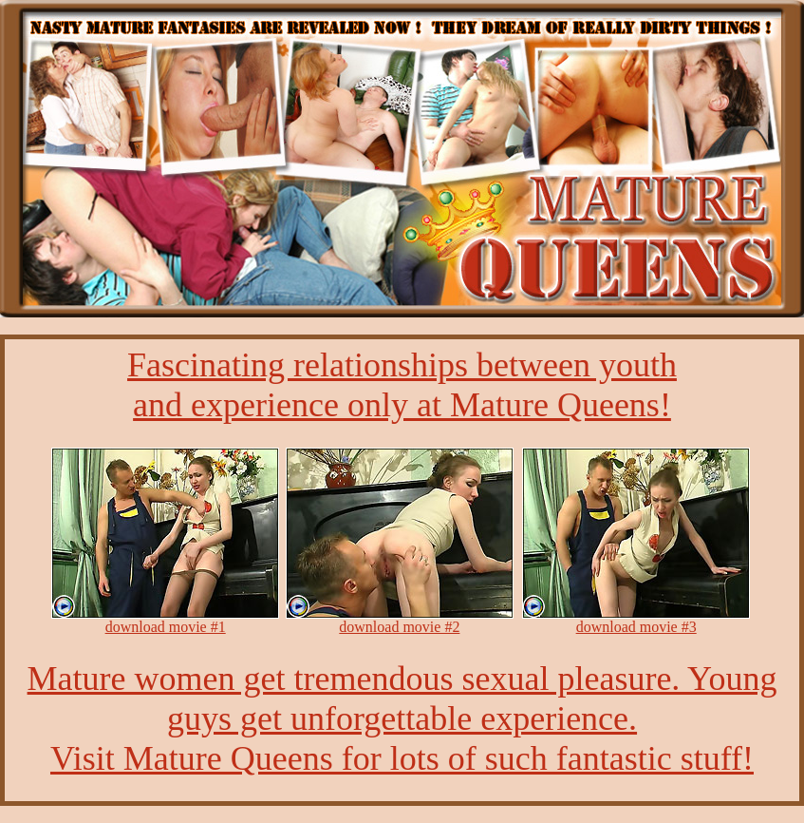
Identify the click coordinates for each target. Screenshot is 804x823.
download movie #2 (399, 627)
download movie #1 (165, 627)
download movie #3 (636, 627)
